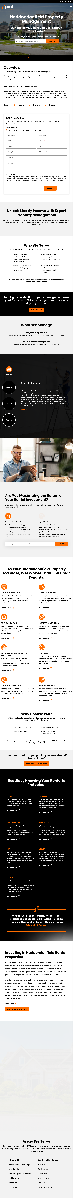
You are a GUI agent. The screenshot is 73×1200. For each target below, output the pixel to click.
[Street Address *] (21, 146)
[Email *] (21, 141)
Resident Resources (45, 1114)
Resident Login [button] (44, 1117)
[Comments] (36, 166)
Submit (52, 41)
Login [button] (9, 1120)
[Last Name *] (52, 135)
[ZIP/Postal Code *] (52, 152)
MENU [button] (71, 7)
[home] (9, 7)
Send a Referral (44, 1126)
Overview (31, 58)
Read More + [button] (36, 1004)
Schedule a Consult (17, 1009)
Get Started (36, 1100)
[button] (40, 1137)
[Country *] (36, 157)
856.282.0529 (66, 2)
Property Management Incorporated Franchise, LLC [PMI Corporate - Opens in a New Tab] (44, 1158)
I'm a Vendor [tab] (37, 130)
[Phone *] (52, 141)
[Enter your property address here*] (30, 41)
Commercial (11, 1117)
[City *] (52, 146)
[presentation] (19, 187)
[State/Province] (21, 152)
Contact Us (36, 310)
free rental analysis (36, 763)
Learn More (6, 608)
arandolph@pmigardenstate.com (19, 1146)
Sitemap (68, 1168)
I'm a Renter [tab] (25, 130)
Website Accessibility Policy (50, 1178)
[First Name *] (21, 135)
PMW (61, 1168)
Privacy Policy (7, 1170)
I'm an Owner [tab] (12, 130)
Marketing (40, 58)
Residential (11, 1114)
